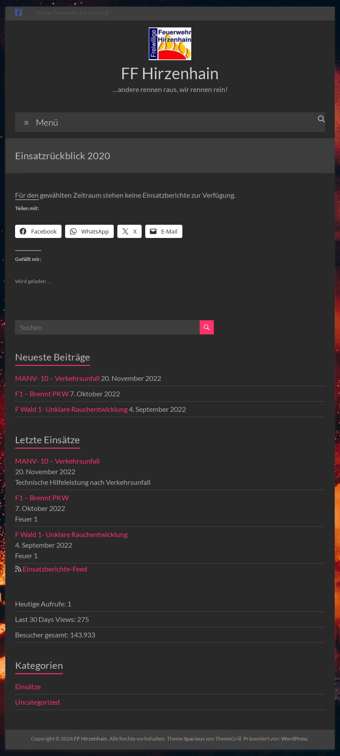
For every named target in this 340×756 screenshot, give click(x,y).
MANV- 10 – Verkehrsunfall (57, 378)
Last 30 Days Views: (46, 619)
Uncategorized (37, 702)
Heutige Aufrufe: (41, 603)
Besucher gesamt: (42, 634)
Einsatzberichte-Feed (55, 568)
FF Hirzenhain (170, 73)
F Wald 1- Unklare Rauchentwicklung (71, 409)
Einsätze (28, 686)
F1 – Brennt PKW (42, 393)
